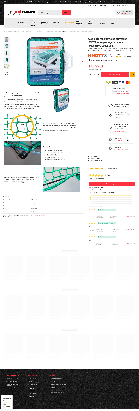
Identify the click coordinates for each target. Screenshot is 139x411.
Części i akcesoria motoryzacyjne (80, 23)
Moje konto (32, 376)
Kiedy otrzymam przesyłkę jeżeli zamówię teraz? (121, 115)
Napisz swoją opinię (111, 184)
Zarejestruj (103, 5)
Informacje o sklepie (56, 378)
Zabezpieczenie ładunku (69, 23)
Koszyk (31, 381)
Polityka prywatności (57, 390)
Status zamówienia (12, 378)
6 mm (99, 62)
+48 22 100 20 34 (119, 141)
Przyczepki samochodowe (22, 23)
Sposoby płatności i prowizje (59, 384)
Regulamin (54, 387)
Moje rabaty (32, 393)
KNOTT (119, 54)
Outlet (113, 23)
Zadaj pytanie (113, 168)
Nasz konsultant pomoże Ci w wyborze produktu (122, 137)
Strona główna (15, 31)
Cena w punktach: (119, 122)
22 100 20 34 (67, 2)
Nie (132, 216)
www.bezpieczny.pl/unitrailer (121, 103)
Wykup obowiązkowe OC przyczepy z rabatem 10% (121, 100)
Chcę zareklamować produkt (12, 385)
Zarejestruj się (33, 378)
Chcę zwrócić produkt (13, 388)
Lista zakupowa (33, 384)
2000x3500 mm (98, 64)
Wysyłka (53, 381)
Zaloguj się (93, 5)
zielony (95, 59)
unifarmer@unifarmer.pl (48, 2)
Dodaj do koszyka (115, 84)
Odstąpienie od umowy (57, 392)
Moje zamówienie (12, 376)
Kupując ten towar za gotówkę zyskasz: (122, 124)
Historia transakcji (34, 390)
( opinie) (129, 56)
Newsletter (32, 396)
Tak (126, 216)
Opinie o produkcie (96, 168)
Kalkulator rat (122, 149)
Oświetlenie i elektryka (44, 23)
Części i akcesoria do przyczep (33, 23)
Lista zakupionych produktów (33, 388)
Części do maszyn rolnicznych (91, 23)
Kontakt (103, 2)
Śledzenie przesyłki (12, 381)
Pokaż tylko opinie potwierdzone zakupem (103, 192)
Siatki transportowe (40, 31)
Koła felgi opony (56, 23)
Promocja (102, 23)
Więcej (43, 215)
